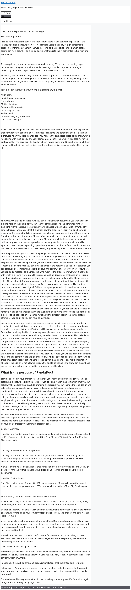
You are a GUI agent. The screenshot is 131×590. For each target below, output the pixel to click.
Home (9, 21)
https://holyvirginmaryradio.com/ (17, 7)
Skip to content (8, 2)
